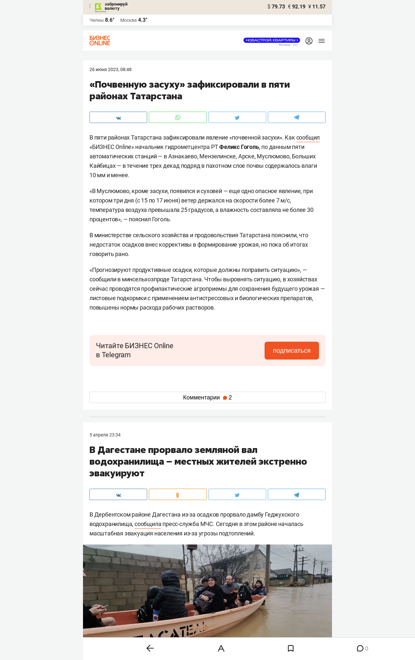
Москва (128, 20)
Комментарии (207, 397)
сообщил (308, 137)
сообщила (148, 523)
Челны (96, 20)
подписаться (292, 350)
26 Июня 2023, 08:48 (110, 69)
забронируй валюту (116, 6)
